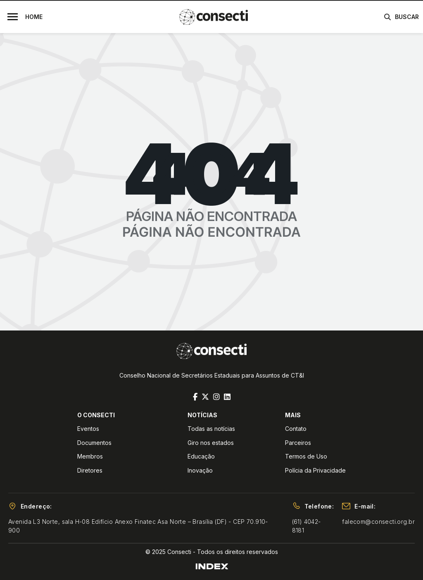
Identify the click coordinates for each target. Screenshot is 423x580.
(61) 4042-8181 (306, 526)
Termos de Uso (306, 456)
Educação (201, 456)
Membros (90, 456)
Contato (296, 428)
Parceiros (298, 442)
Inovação (200, 470)
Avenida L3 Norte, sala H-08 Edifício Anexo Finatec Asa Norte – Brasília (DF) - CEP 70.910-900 (138, 526)
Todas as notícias (211, 428)
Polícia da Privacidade (315, 470)
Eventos (88, 428)
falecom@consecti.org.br (378, 521)
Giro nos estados (211, 442)
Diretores (89, 470)
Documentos (94, 442)
